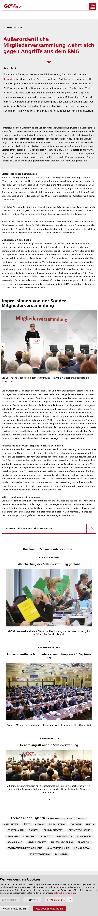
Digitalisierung (57, 824)
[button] (92, 6)
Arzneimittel (11, 824)
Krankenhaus (15, 842)
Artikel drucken (44, 528)
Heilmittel (28, 836)
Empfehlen (26, 528)
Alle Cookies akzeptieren (49, 909)
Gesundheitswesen (53, 830)
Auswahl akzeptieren (14, 909)
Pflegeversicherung (62, 842)
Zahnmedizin (61, 854)
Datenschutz (49, 910)
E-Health (76, 824)
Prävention (84, 842)
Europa (90, 824)
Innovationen (64, 836)
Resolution (9, 79)
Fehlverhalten (16, 830)
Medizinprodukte (36, 842)
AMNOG (81, 818)
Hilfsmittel (46, 836)
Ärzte (27, 824)
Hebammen (12, 836)
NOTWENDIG (11, 900)
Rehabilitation (82, 848)
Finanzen (33, 830)
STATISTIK (33, 900)
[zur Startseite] (45, 6)
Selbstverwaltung (40, 854)
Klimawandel (84, 836)
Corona (39, 824)
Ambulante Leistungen (60, 818)
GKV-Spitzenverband (79, 830)
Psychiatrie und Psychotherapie (25, 848)
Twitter (12, 528)
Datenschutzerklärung (64, 893)
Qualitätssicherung (58, 848)
